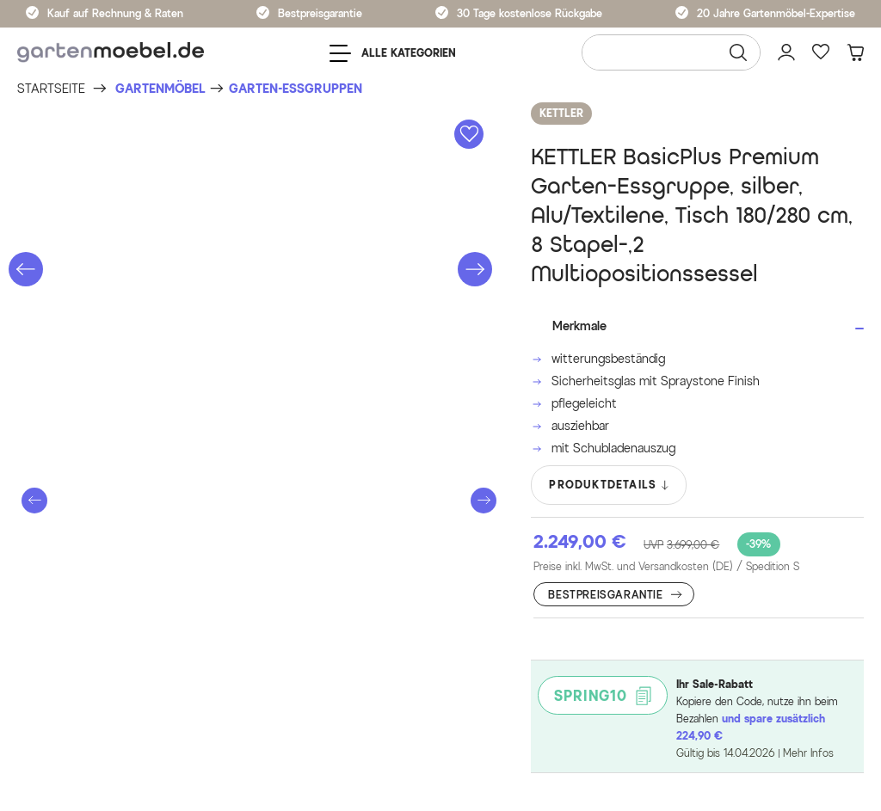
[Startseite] (51, 89)
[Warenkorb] (855, 52)
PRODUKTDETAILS (609, 485)
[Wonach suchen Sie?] (671, 52)
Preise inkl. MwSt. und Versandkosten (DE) (666, 566)
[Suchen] (738, 52)
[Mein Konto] (786, 52)
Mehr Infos (808, 752)
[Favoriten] (820, 52)
